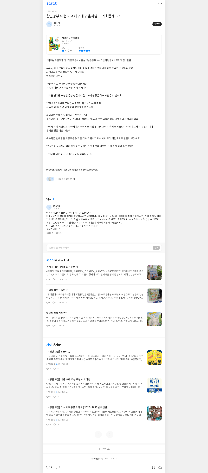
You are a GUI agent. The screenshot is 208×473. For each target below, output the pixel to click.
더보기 (160, 3)
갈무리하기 (153, 467)
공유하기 (160, 467)
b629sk (56, 206)
